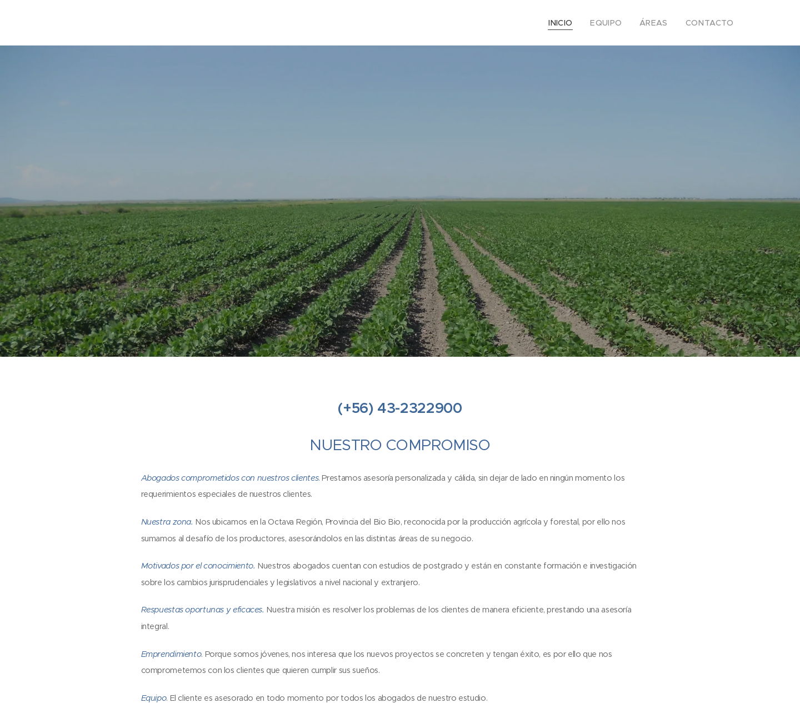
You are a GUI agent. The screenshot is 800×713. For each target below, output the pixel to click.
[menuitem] (574, 23)
